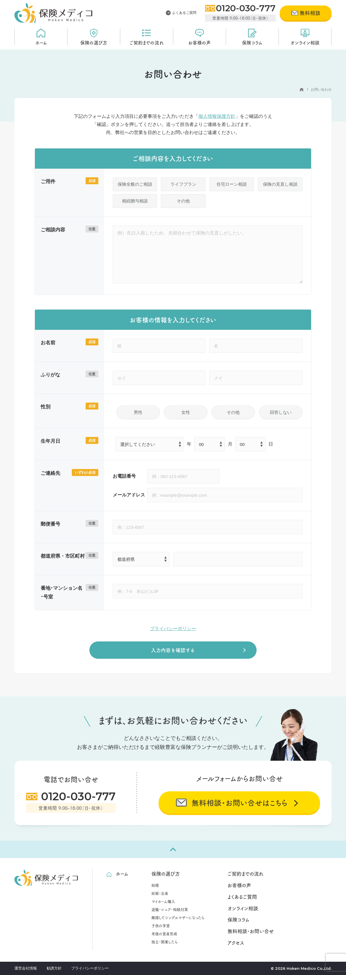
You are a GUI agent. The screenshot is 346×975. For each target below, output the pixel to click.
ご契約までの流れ (146, 37)
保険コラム (252, 37)
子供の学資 (160, 925)
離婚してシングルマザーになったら (177, 917)
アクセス (235, 942)
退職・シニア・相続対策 (169, 909)
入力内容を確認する (173, 650)
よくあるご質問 (181, 12)
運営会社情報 (25, 968)
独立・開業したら (164, 941)
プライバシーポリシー (173, 628)
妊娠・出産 (159, 893)
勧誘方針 (54, 968)
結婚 (155, 884)
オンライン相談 (304, 37)
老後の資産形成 (164, 933)
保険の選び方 (93, 37)
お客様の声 (199, 37)
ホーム (41, 37)
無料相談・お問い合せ (250, 931)
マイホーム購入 (163, 901)
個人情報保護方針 (216, 116)
